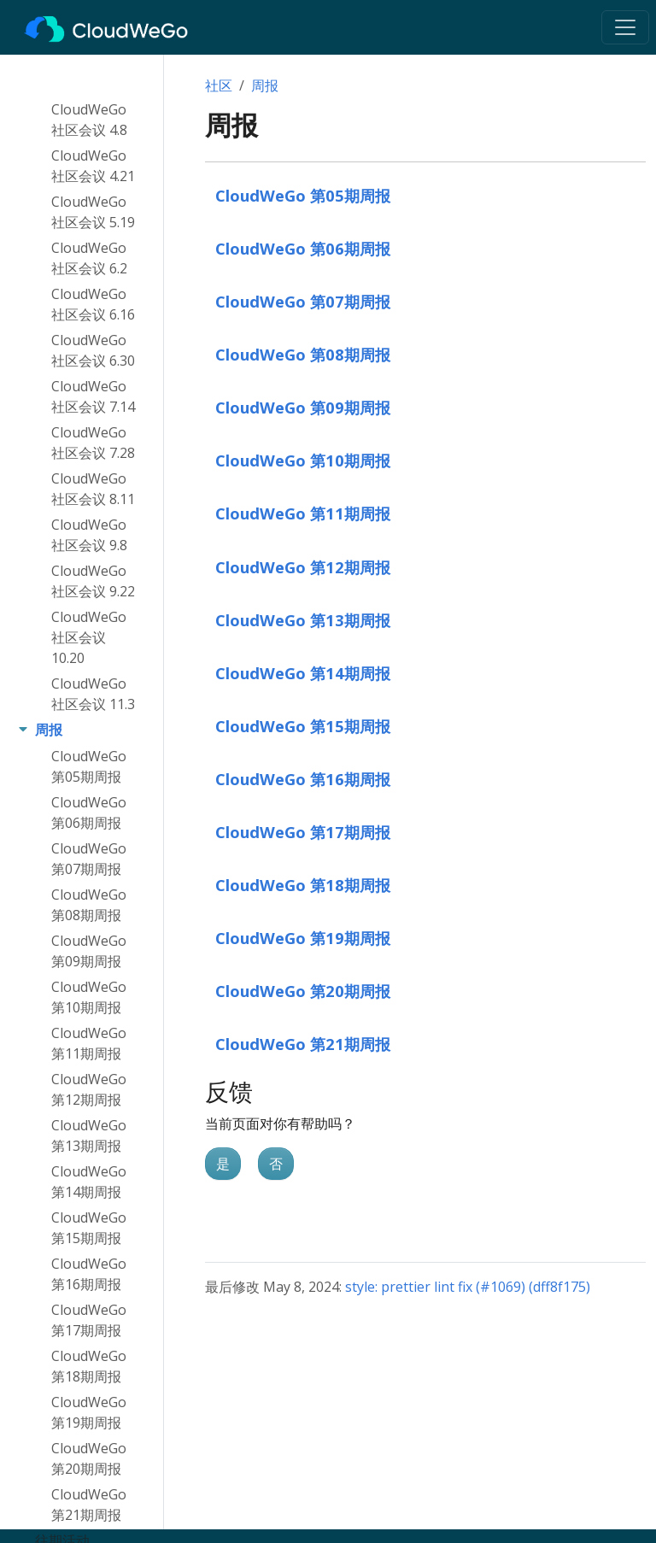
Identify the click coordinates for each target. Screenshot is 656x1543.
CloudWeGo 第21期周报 (302, 1043)
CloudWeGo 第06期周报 (302, 248)
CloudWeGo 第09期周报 (302, 407)
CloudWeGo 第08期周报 (302, 354)
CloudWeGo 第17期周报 (302, 831)
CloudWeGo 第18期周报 (302, 884)
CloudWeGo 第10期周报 (302, 460)
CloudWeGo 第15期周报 (302, 725)
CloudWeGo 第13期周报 (302, 620)
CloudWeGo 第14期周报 (302, 672)
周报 (264, 85)
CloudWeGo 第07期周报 (302, 301)
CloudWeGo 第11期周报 (302, 513)
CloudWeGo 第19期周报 (302, 937)
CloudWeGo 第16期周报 (302, 778)
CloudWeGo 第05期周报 (302, 195)
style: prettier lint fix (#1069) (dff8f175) (467, 1286)
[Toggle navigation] (625, 27)
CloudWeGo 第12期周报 (302, 567)
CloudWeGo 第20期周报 (302, 990)
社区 (218, 85)
